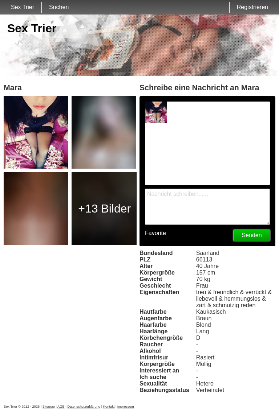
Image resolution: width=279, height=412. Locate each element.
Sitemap (49, 406)
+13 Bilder (104, 208)
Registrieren (252, 7)
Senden (252, 235)
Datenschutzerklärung (83, 406)
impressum (125, 406)
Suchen (59, 7)
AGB (61, 406)
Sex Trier (22, 7)
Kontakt (109, 406)
